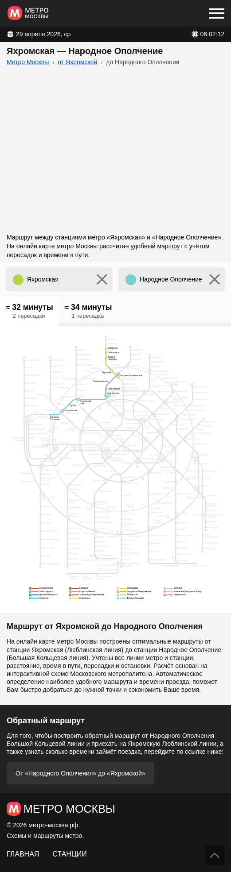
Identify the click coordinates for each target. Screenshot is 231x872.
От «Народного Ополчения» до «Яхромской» (80, 773)
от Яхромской (77, 62)
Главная (23, 854)
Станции (69, 854)
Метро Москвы (28, 62)
